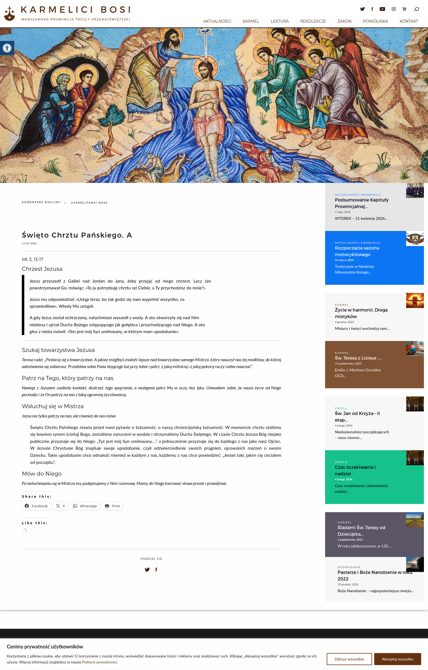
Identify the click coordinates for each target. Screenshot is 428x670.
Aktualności (217, 21)
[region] (214, 654)
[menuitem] (217, 20)
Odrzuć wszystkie (349, 659)
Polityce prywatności (99, 662)
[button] (7, 48)
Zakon (344, 21)
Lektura (280, 21)
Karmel (251, 21)
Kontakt (409, 21)
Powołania (375, 21)
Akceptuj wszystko (397, 659)
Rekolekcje (313, 21)
